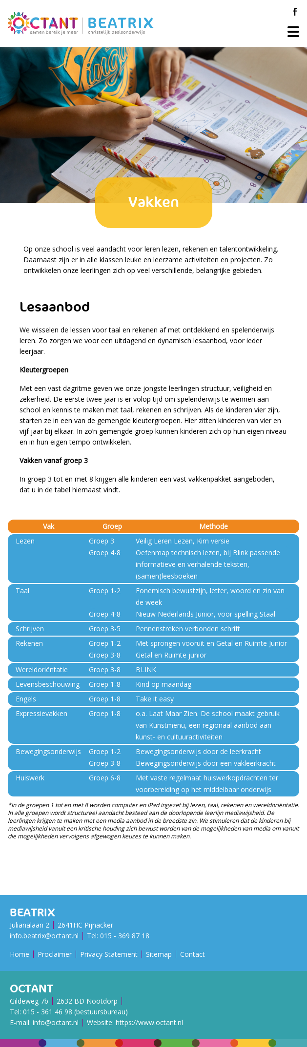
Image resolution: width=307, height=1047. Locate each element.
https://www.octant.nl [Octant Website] (149, 1022)
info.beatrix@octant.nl (44, 935)
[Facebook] (294, 12)
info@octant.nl (56, 1022)
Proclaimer (55, 954)
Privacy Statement (109, 954)
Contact (192, 954)
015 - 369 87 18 (124, 935)
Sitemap (159, 954)
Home (19, 954)
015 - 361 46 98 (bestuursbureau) (75, 1011)
